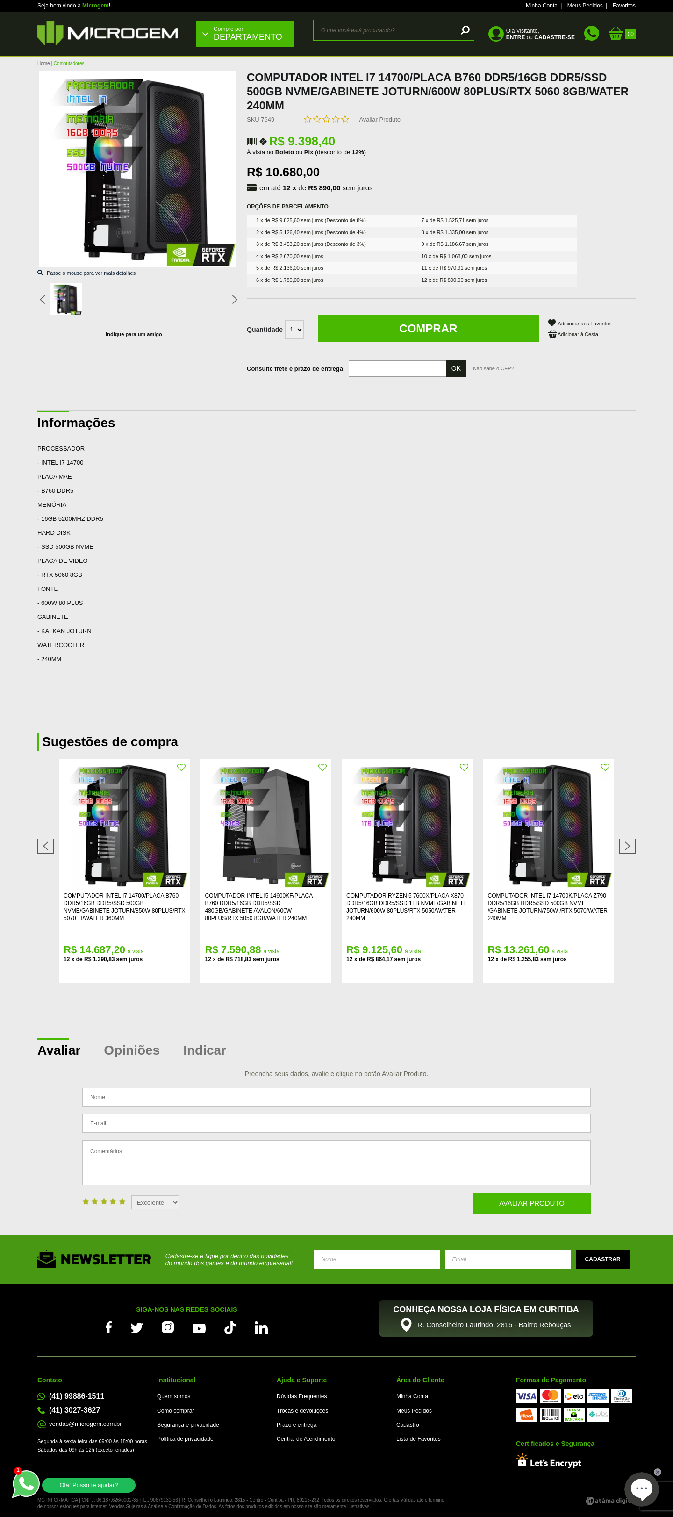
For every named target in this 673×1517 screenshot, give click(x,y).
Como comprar (175, 1411)
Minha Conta (542, 5)
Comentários (336, 1162)
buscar (463, 30)
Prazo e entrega (296, 1425)
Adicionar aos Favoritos (585, 323)
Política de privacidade (185, 1439)
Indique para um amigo (134, 334)
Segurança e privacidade (188, 1425)
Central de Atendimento (306, 1439)
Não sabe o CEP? (493, 368)
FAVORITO (181, 767)
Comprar (428, 328)
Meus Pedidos (585, 5)
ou (540, 37)
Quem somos (173, 1396)
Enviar (603, 1259)
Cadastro (407, 1425)
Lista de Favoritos (418, 1439)
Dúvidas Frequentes (302, 1396)
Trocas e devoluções (302, 1411)
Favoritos (624, 5)
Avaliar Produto (380, 119)
